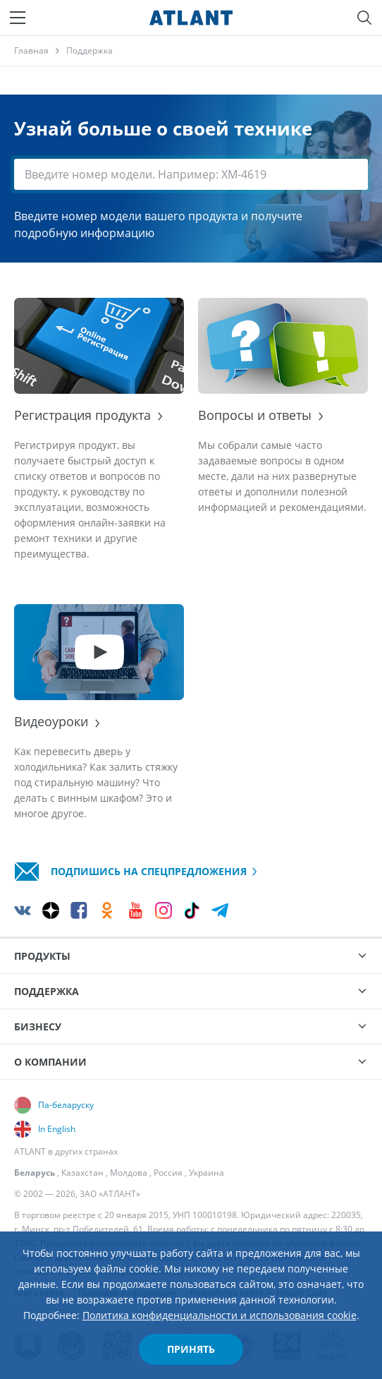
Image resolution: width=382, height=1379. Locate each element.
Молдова (128, 1173)
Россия (168, 1173)
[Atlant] (191, 17)
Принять (191, 1349)
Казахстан (82, 1173)
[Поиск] (364, 17)
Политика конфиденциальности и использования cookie (219, 1315)
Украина (206, 1173)
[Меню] (17, 17)
